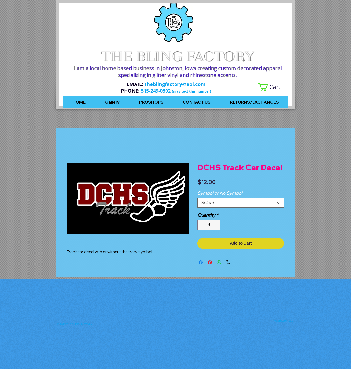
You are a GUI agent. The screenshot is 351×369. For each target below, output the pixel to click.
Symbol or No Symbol (219, 193)
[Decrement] (202, 225)
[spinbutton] (209, 225)
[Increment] (215, 225)
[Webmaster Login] (284, 320)
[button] (273, 87)
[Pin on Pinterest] (210, 262)
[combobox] (240, 203)
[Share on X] (228, 262)
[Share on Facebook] (201, 262)
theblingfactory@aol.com (175, 84)
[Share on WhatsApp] (219, 262)
